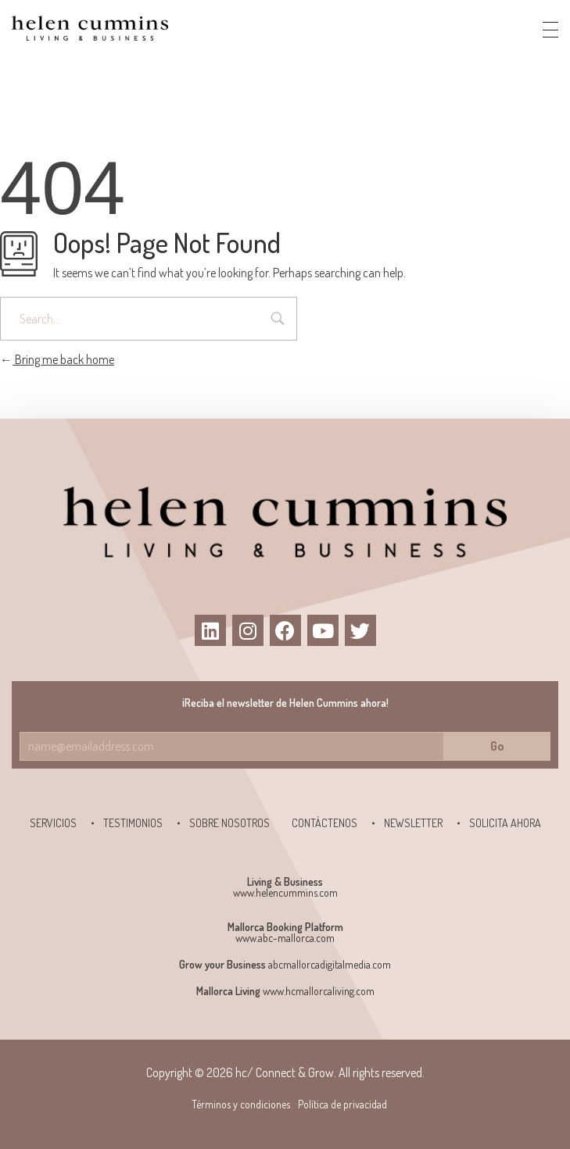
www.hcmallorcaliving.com (319, 990)
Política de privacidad (342, 1104)
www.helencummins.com (285, 892)
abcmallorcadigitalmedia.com (329, 964)
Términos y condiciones (241, 1104)
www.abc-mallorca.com (285, 937)
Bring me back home (57, 359)
